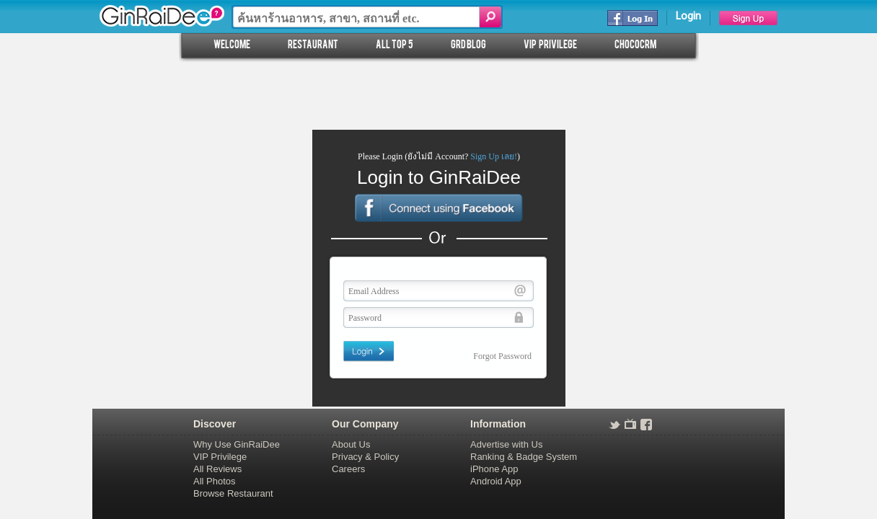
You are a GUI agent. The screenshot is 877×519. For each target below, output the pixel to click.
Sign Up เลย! (493, 156)
